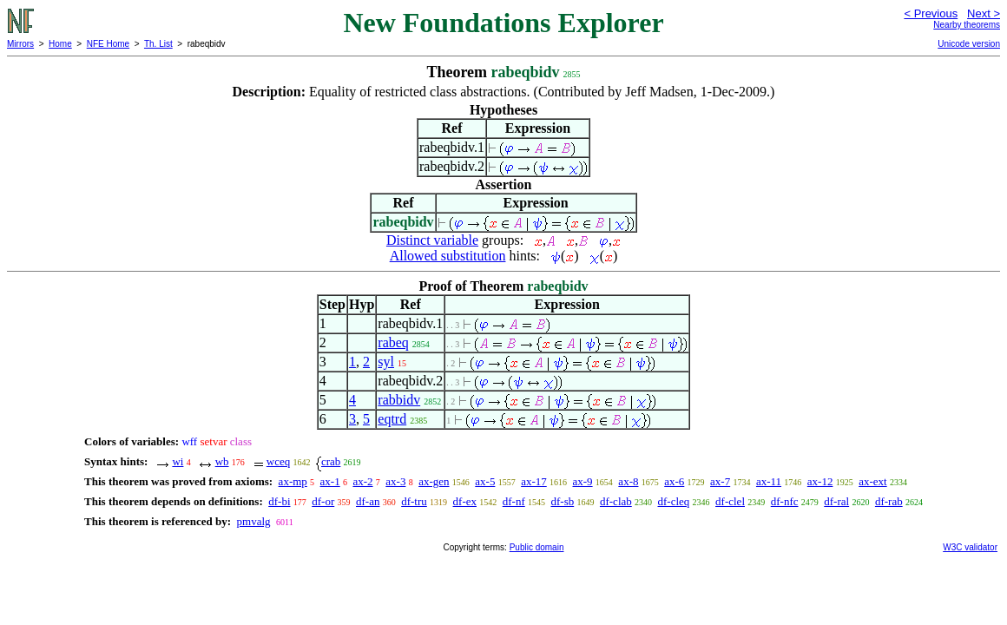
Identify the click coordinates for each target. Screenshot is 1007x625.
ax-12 (820, 481)
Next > (983, 13)
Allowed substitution (448, 255)
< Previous (931, 13)
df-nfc (785, 501)
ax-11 (768, 481)
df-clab (616, 501)
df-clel (730, 501)
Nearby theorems (966, 25)
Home (60, 44)
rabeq (393, 342)
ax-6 (674, 481)
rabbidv (399, 399)
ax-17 (534, 481)
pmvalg (254, 521)
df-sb (562, 501)
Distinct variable (432, 240)
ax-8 (628, 481)
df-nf (514, 501)
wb (222, 461)
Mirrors (20, 44)
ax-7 (720, 481)
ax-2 (362, 481)
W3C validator (970, 547)
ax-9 (583, 481)
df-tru (414, 501)
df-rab (889, 501)
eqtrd (392, 418)
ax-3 (395, 481)
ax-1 (330, 481)
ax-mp (293, 481)
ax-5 (485, 481)
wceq (278, 461)
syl (386, 361)
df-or (323, 501)
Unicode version (969, 44)
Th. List (158, 44)
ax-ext (872, 481)
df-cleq (674, 501)
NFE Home (108, 44)
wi (177, 461)
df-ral (836, 501)
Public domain (537, 547)
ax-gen (433, 481)
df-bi (279, 501)
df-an (367, 501)
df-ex (465, 501)
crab (330, 461)
